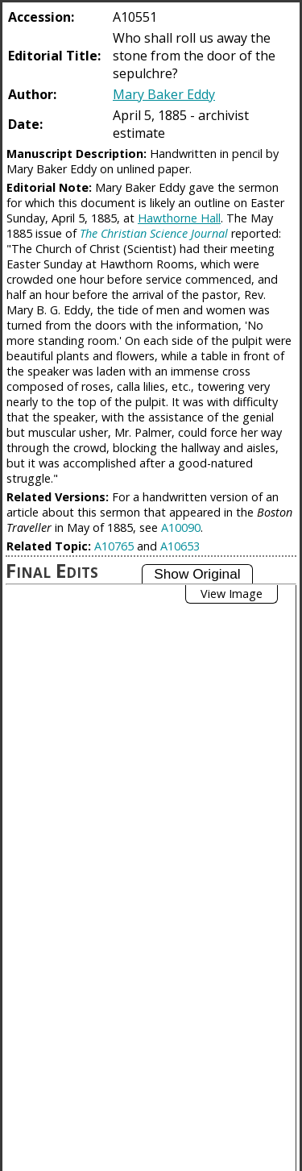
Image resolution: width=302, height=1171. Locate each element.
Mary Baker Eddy (164, 94)
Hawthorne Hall (179, 218)
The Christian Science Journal (154, 233)
